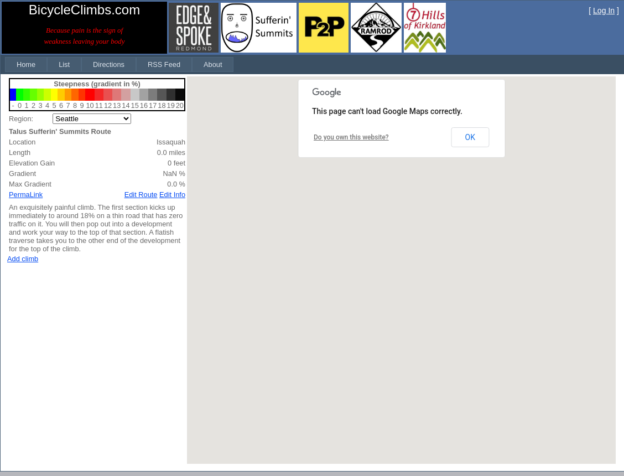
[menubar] (119, 64)
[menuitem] (26, 64)
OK (470, 137)
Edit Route (141, 194)
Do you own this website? (351, 137)
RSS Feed (164, 64)
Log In (604, 10)
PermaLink (26, 194)
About (213, 64)
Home (26, 64)
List (64, 64)
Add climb (22, 259)
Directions (108, 64)
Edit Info (172, 194)
